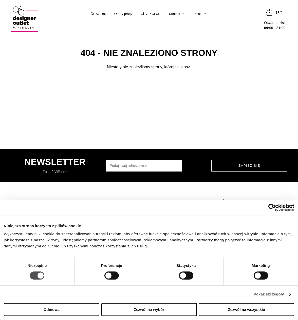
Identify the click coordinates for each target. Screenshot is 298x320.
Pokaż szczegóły (269, 294)
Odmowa (52, 309)
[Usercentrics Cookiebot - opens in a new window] (272, 207)
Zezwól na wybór (149, 309)
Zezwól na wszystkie (246, 309)
